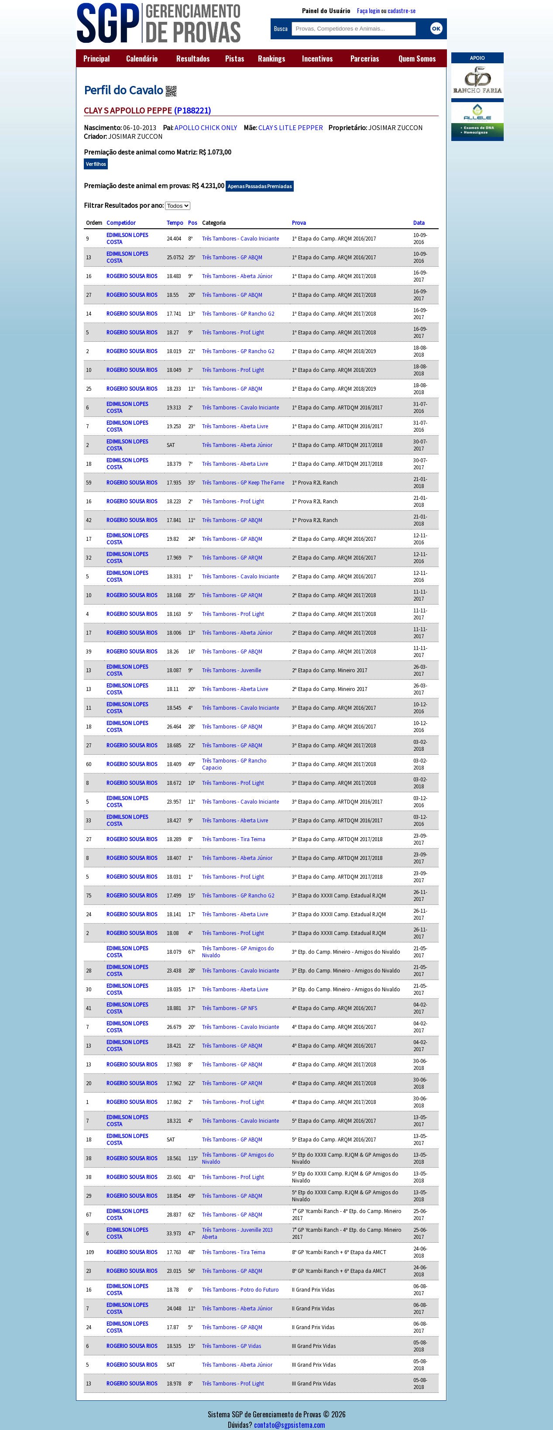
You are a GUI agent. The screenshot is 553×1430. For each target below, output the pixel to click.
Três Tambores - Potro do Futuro (240, 1289)
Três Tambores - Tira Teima (233, 838)
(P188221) (192, 110)
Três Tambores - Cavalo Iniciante (240, 238)
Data (419, 222)
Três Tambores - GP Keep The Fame (243, 482)
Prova (299, 222)
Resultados (193, 58)
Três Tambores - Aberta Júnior (237, 275)
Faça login (368, 10)
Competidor (120, 222)
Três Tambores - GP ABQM (232, 257)
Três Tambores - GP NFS (229, 1007)
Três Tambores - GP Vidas (231, 1345)
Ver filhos (96, 164)
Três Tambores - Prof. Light (233, 332)
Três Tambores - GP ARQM (232, 557)
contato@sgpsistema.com (289, 1425)
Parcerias (364, 58)
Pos (192, 222)
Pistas (234, 58)
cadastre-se (402, 10)
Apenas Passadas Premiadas (260, 186)
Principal (96, 58)
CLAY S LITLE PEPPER (290, 127)
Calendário (142, 58)
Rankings (271, 58)
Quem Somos (417, 58)
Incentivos (317, 58)
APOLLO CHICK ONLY (206, 127)
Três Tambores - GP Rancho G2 (238, 313)
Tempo (175, 222)
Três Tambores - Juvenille (231, 670)
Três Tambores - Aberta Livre (235, 426)
